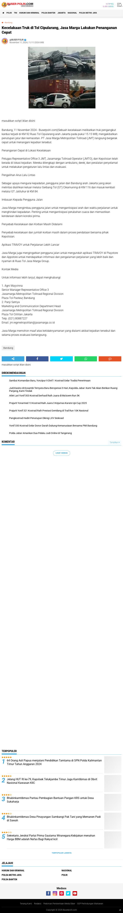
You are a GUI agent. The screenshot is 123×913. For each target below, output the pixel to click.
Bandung (8, 23)
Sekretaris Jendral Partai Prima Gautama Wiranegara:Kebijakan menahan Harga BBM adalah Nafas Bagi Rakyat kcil (51, 837)
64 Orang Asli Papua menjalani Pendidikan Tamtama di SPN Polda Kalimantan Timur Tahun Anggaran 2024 (54, 762)
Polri (9, 13)
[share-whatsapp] (86, 358)
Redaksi (37, 903)
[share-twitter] (61, 358)
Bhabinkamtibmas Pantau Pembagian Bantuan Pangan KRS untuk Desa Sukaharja (50, 799)
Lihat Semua (62, 453)
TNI (15, 13)
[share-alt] (13, 358)
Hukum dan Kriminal (29, 13)
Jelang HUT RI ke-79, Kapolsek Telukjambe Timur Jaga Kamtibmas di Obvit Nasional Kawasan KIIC (52, 781)
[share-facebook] (37, 358)
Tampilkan (115, 442)
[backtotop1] (120, 909)
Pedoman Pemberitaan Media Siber (59, 903)
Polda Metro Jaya (88, 13)
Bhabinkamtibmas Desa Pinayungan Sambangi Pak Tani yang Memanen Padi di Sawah (54, 818)
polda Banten (48, 13)
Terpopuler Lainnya (61, 853)
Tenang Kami (26, 903)
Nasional (72, 13)
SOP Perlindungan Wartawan (90, 903)
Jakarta (61, 13)
